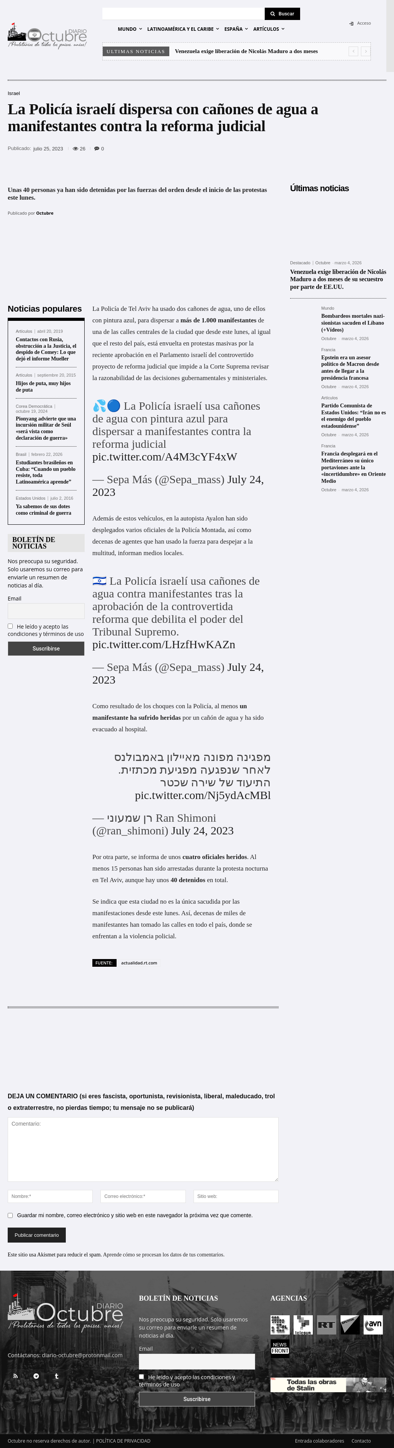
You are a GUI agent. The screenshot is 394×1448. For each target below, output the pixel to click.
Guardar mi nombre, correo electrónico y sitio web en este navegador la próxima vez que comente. (135, 1215)
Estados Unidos (30, 498)
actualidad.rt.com (139, 963)
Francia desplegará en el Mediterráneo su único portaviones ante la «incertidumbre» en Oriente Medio (353, 461)
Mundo (327, 308)
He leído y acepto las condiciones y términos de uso (46, 630)
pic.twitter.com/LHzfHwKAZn (163, 644)
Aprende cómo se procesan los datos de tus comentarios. (164, 1255)
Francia (328, 348)
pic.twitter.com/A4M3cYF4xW (164, 456)
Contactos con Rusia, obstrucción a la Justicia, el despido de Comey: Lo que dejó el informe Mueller (46, 349)
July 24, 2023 (202, 830)
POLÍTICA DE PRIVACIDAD (123, 1441)
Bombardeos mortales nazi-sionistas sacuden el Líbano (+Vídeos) (352, 322)
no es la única (178, 901)
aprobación (129, 355)
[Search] (282, 14)
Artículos (24, 331)
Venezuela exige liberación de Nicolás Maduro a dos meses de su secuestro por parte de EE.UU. (338, 279)
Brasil (21, 454)
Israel (14, 93)
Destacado (300, 263)
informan (130, 553)
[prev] (353, 51)
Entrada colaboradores (319, 1441)
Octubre (44, 213)
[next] (366, 51)
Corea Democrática (34, 406)
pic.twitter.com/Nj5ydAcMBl (203, 795)
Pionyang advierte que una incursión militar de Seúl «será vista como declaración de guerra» (46, 428)
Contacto (361, 1441)
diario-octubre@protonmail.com (82, 1355)
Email (15, 598)
